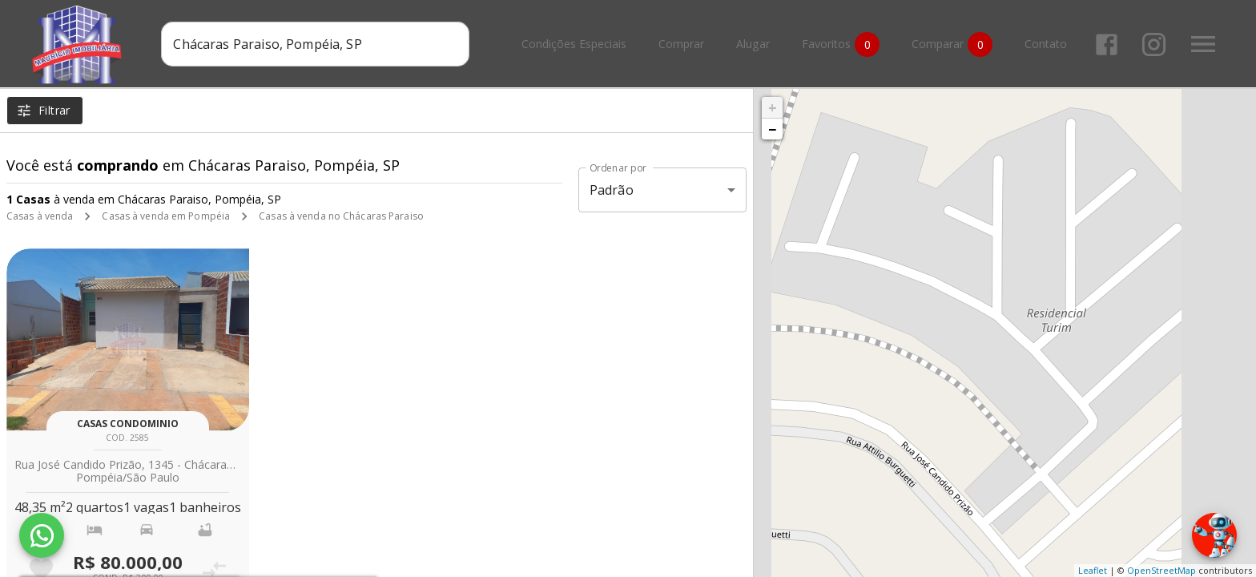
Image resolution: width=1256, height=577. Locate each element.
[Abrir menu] (1203, 44)
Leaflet (1092, 570)
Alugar (753, 44)
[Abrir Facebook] (1107, 44)
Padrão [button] (612, 190)
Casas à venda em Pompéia (166, 216)
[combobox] (315, 44)
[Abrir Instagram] (1154, 44)
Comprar (681, 44)
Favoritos (841, 44)
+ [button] (772, 107)
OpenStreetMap (1161, 570)
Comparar (952, 44)
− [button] (772, 129)
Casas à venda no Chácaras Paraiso (341, 216)
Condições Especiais (573, 44)
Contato (1046, 44)
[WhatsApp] (41, 535)
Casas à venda (39, 216)
